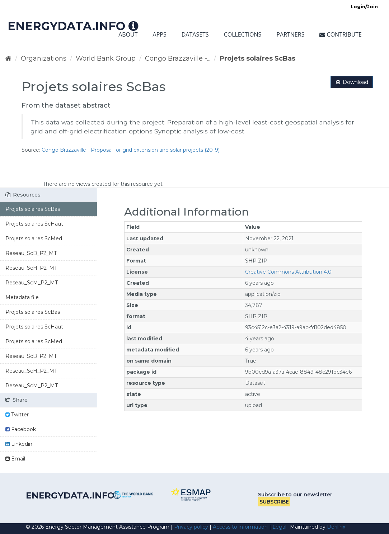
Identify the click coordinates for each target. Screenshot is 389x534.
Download (351, 82)
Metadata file (22, 297)
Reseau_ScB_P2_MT (31, 253)
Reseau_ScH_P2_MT (31, 268)
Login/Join (364, 6)
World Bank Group (106, 58)
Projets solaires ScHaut (34, 224)
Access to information (240, 527)
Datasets (195, 34)
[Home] (8, 58)
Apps (160, 34)
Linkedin (18, 444)
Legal (279, 527)
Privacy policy (191, 527)
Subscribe (274, 501)
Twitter (17, 414)
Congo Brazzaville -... (177, 58)
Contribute (340, 34)
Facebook (20, 429)
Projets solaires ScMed (33, 238)
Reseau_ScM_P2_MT (31, 282)
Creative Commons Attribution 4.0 (288, 272)
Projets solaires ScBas (257, 58)
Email (15, 458)
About (127, 34)
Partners (290, 34)
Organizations (43, 58)
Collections (243, 34)
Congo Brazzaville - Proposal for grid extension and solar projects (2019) (131, 150)
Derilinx (336, 527)
